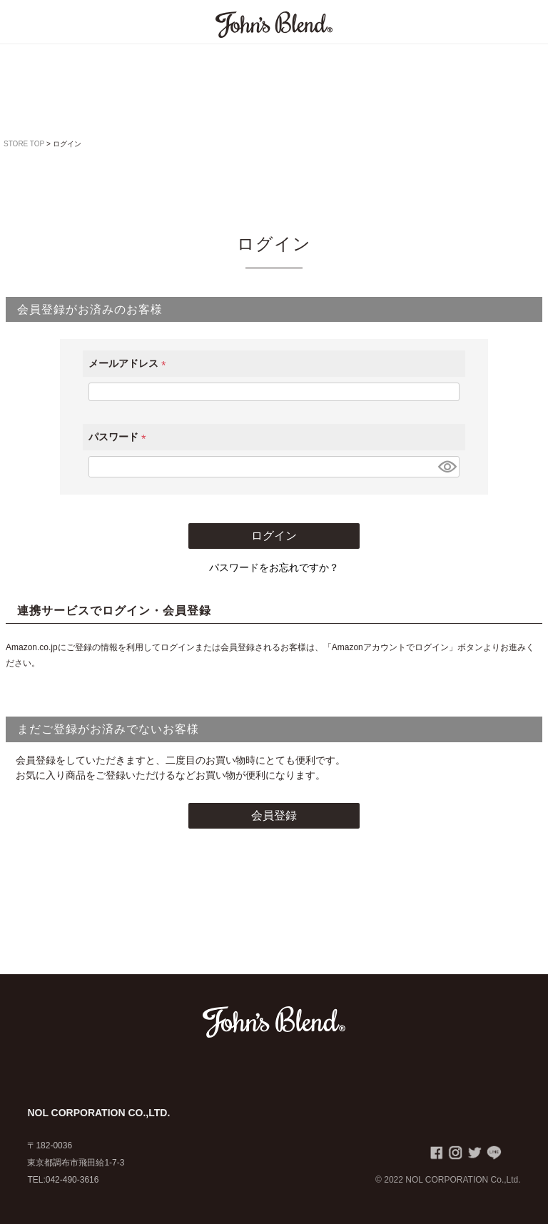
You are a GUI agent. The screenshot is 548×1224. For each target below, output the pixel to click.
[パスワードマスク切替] (447, 467)
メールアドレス (129, 363)
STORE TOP (24, 144)
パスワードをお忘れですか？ (274, 567)
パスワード (119, 436)
